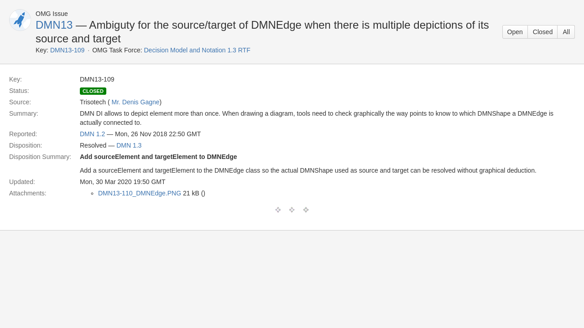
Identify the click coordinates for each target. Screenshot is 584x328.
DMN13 (54, 25)
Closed (543, 32)
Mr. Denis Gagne (136, 102)
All (566, 32)
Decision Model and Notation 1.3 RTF (197, 50)
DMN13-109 (67, 50)
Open (515, 32)
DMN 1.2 (92, 134)
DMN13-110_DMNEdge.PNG (139, 193)
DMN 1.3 (128, 145)
